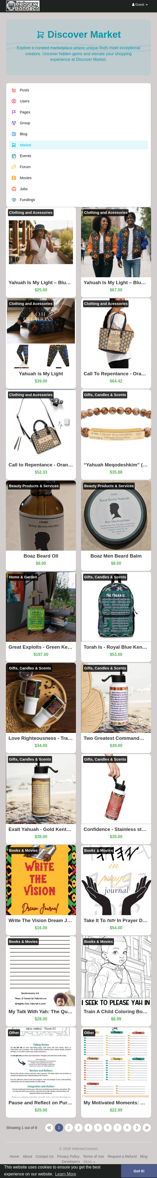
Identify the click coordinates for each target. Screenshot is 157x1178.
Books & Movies (23, 850)
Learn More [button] (65, 1174)
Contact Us (44, 1156)
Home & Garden (23, 577)
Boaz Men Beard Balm (116, 556)
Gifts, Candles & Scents (105, 395)
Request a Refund (122, 1156)
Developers (71, 1162)
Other (14, 1033)
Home (14, 1156)
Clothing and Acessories (30, 212)
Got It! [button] (139, 1171)
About (27, 1156)
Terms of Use (93, 1156)
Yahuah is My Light (41, 373)
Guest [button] (140, 4)
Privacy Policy (68, 1156)
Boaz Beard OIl (41, 556)
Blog (143, 1156)
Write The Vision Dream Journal (45, 920)
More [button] (89, 1161)
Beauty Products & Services (33, 486)
